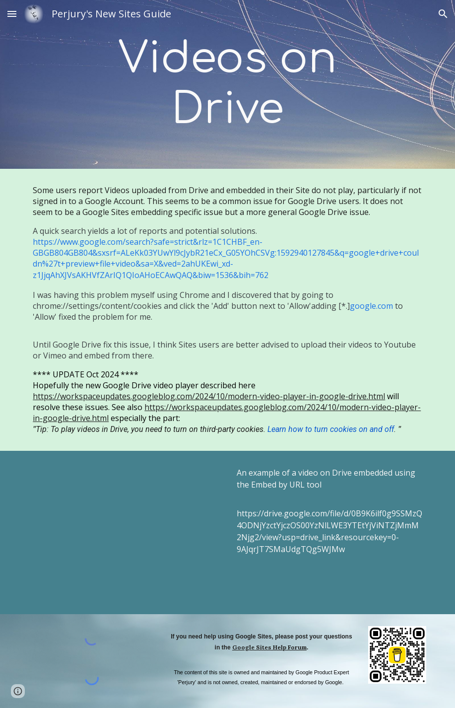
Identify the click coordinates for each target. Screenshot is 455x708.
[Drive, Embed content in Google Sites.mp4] (125, 532)
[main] (227, 85)
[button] (12, 13)
